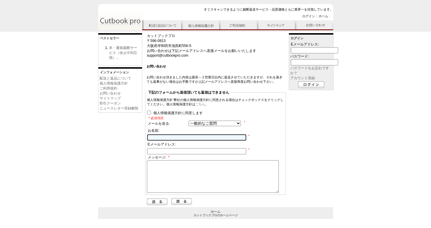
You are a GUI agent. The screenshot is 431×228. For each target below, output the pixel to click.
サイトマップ (110, 98)
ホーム (323, 16)
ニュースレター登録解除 (119, 108)
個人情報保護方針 (114, 83)
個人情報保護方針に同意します (177, 113)
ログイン (308, 16)
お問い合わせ (110, 93)
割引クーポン (110, 103)
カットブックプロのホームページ (216, 221)
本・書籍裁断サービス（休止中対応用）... (123, 53)
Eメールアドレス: (162, 144)
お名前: (153, 131)
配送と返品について (115, 78)
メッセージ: (159, 157)
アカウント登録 (302, 78)
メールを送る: (159, 123)
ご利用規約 (108, 88)
